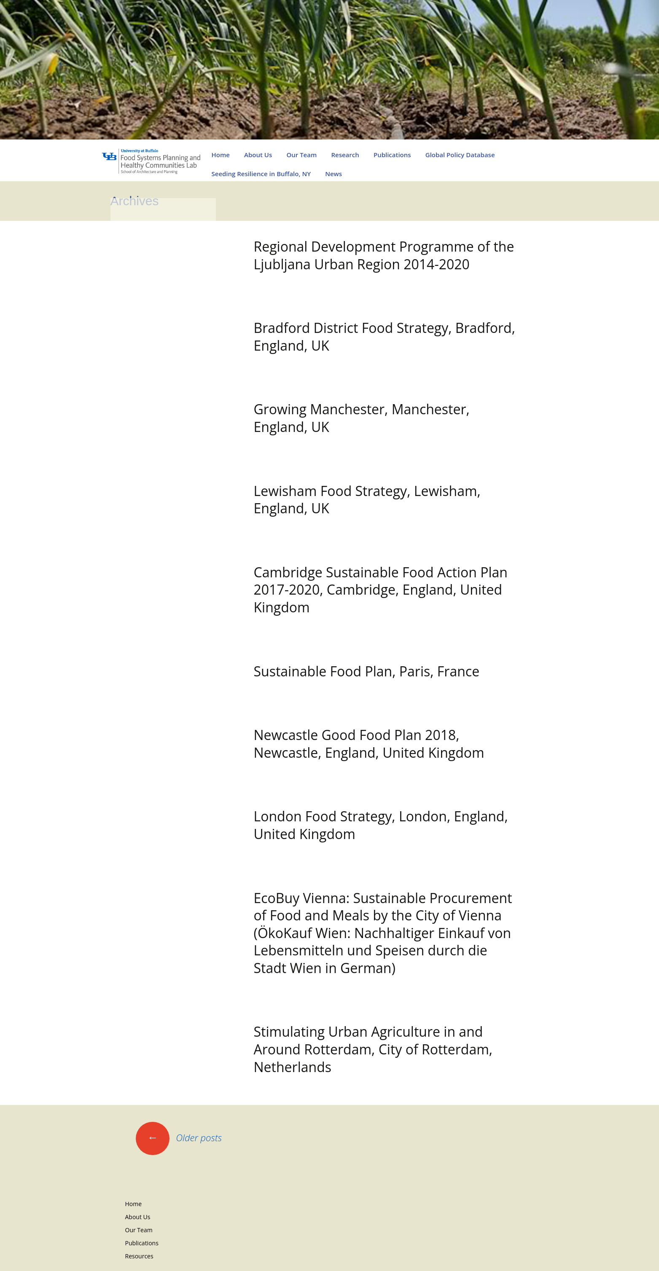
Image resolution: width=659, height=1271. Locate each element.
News (333, 173)
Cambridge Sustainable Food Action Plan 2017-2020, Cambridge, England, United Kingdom (381, 589)
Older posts (179, 1137)
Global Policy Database (460, 154)
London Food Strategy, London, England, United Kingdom (381, 825)
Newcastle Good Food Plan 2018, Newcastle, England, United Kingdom (369, 744)
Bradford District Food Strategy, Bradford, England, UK (384, 336)
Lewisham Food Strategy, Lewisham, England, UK (367, 500)
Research (345, 154)
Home (221, 154)
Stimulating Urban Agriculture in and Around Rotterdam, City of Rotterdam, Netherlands (373, 1048)
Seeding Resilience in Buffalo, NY (261, 173)
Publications (392, 154)
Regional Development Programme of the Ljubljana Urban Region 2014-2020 (384, 255)
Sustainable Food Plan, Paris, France (367, 671)
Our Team (301, 154)
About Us (258, 154)
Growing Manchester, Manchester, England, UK (362, 418)
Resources (139, 1256)
